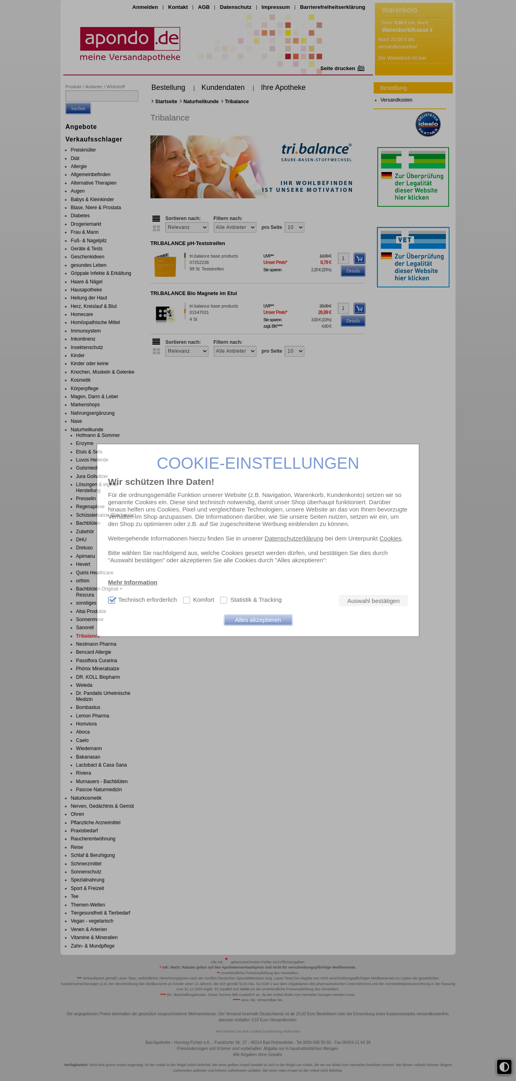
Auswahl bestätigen (373, 600)
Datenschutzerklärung (293, 538)
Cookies (390, 538)
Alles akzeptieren (258, 619)
